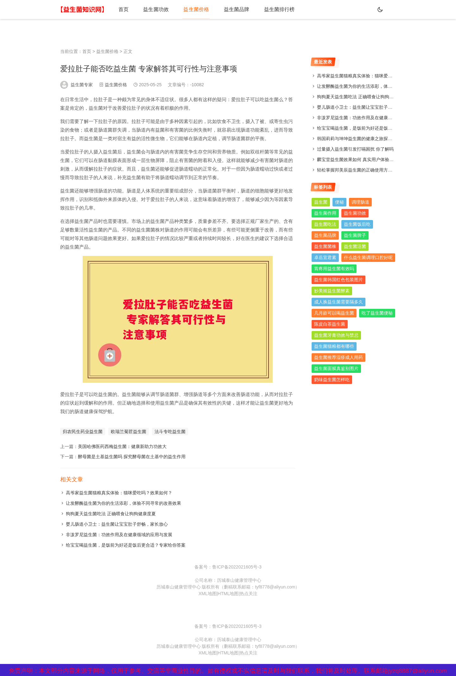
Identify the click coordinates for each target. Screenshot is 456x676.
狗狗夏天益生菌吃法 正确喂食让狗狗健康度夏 (111, 513)
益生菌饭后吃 (357, 224)
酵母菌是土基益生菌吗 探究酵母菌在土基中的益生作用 (132, 456)
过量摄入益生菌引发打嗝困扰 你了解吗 (355, 149)
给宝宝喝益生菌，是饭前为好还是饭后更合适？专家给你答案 (126, 545)
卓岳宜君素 (325, 257)
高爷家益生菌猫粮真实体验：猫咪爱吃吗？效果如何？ (119, 492)
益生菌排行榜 (269, 9)
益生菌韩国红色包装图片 (338, 279)
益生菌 (320, 202)
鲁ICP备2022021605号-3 (237, 566)
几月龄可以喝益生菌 (334, 312)
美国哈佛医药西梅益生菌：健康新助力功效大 (122, 446)
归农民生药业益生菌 (83, 431)
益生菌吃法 (325, 224)
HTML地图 (228, 593)
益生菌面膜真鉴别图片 (336, 368)
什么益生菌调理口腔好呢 (368, 257)
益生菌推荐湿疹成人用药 (338, 357)
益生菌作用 (325, 213)
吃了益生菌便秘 (377, 312)
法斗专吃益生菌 (170, 431)
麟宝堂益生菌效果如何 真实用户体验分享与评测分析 (368, 159)
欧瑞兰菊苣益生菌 (128, 431)
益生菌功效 (152, 9)
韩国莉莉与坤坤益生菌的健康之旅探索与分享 (361, 138)
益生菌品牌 (228, 9)
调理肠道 (360, 202)
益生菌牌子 (355, 235)
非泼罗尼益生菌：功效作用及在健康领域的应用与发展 (119, 534)
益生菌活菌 (355, 246)
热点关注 (248, 593)
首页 (122, 9)
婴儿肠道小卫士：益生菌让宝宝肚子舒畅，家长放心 (117, 524)
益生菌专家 (82, 84)
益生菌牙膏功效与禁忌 (336, 335)
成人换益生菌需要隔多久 (338, 301)
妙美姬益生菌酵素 (332, 290)
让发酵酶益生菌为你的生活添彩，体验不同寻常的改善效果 (123, 503)
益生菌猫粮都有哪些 (334, 346)
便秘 (339, 202)
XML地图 (208, 593)
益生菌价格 (190, 9)
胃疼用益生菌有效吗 (334, 268)
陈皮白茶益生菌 (329, 324)
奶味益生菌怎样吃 (332, 379)
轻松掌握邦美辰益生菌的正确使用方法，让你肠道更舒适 (372, 169)
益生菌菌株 (325, 246)
